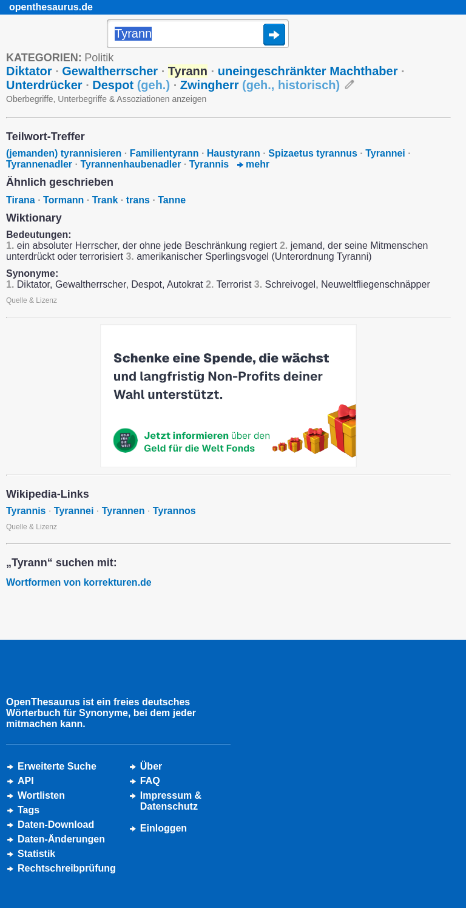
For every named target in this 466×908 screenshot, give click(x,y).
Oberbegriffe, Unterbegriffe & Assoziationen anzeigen (106, 99)
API (26, 781)
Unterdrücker (44, 85)
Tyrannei (385, 153)
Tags (28, 810)
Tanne (172, 200)
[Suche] (198, 34)
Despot (131, 85)
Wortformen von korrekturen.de (79, 582)
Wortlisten (41, 795)
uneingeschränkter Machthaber (308, 71)
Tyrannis (209, 164)
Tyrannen (123, 511)
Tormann (63, 200)
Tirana (20, 200)
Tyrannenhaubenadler (130, 164)
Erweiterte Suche (57, 766)
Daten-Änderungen (61, 839)
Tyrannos (174, 511)
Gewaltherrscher (110, 71)
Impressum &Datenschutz (170, 800)
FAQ (150, 781)
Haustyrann (233, 153)
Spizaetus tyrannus (312, 153)
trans (138, 200)
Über (151, 766)
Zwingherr (260, 85)
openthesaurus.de (51, 7)
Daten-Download (56, 824)
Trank (105, 200)
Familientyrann (164, 153)
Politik (98, 58)
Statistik (36, 854)
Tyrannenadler (39, 164)
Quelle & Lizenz (31, 300)
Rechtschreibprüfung (67, 868)
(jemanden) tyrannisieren (63, 153)
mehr (253, 164)
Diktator (29, 71)
